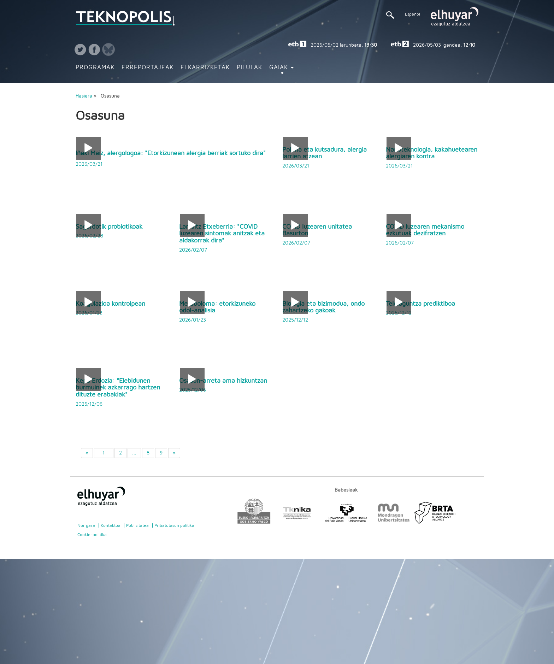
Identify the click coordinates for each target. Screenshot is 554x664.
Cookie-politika (92, 535)
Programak (95, 67)
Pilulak (249, 67)
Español (412, 14)
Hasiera (84, 96)
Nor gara (86, 525)
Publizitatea (137, 525)
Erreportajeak (147, 67)
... (134, 453)
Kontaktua (110, 525)
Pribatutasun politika (174, 525)
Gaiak (281, 67)
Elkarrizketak (205, 67)
